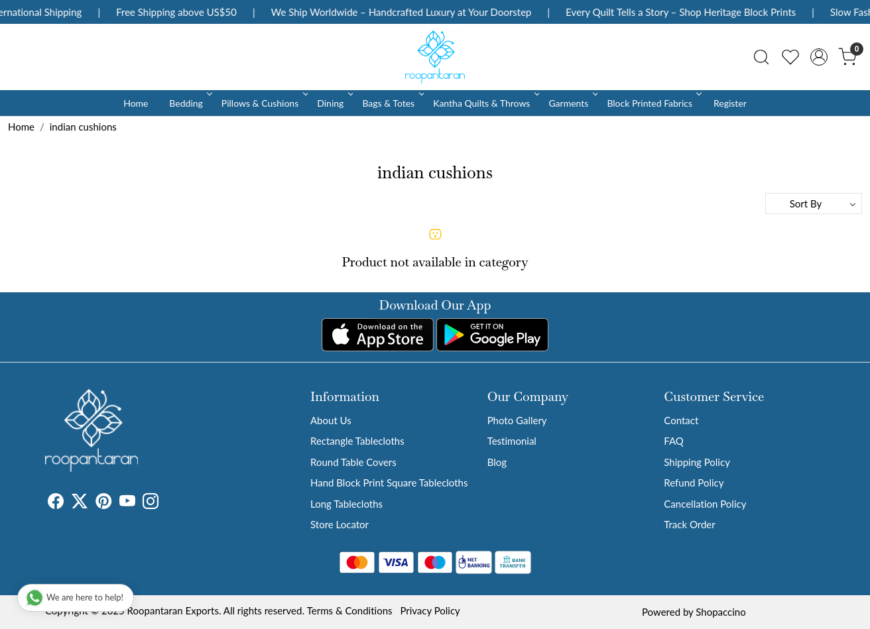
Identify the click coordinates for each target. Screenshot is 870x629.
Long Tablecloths (346, 504)
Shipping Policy (697, 462)
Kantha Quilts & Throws (485, 103)
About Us (330, 420)
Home (135, 103)
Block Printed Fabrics (653, 103)
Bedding (189, 103)
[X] (79, 503)
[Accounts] (819, 57)
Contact (681, 420)
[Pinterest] (103, 503)
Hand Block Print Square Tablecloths (388, 482)
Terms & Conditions (350, 610)
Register (730, 103)
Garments (571, 103)
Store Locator (339, 524)
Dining (334, 103)
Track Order (689, 524)
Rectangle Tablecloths (357, 441)
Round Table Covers (353, 462)
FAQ (674, 441)
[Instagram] (150, 503)
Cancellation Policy (705, 504)
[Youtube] (127, 503)
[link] (761, 57)
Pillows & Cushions (263, 103)
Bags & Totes (392, 103)
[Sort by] (813, 203)
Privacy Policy (430, 610)
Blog (497, 462)
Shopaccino (720, 612)
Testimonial (511, 441)
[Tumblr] (166, 503)
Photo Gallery (517, 420)
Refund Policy (693, 482)
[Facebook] (55, 503)
